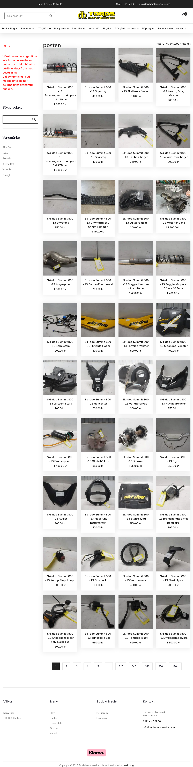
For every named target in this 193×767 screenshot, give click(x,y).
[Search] (16, 120)
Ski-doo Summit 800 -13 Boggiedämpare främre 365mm (173, 284)
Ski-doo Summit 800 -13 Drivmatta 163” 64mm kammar (98, 222)
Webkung (129, 765)
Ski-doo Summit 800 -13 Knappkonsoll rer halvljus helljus (60, 637)
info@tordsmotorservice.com (159, 727)
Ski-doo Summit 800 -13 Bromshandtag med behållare (173, 518)
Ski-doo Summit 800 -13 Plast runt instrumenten (98, 518)
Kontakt (148, 701)
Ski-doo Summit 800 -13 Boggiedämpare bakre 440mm (135, 284)
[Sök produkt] (25, 15)
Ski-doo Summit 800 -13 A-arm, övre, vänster (173, 91)
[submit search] (50, 16)
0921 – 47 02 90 (152, 721)
